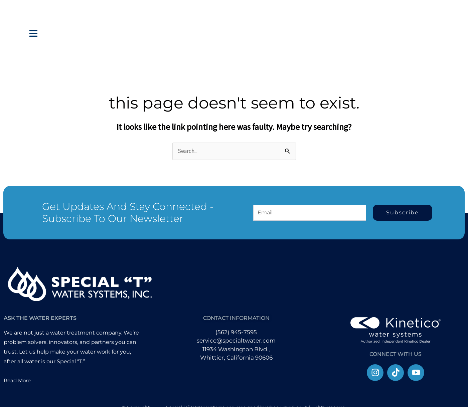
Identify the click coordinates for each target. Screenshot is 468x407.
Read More (18, 380)
